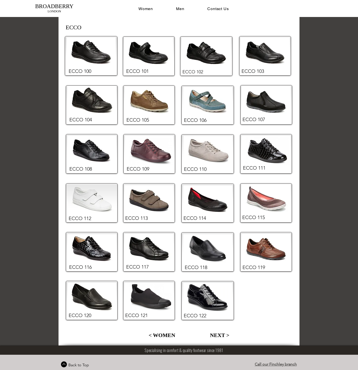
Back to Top (78, 365)
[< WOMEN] (162, 335)
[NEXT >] (220, 335)
